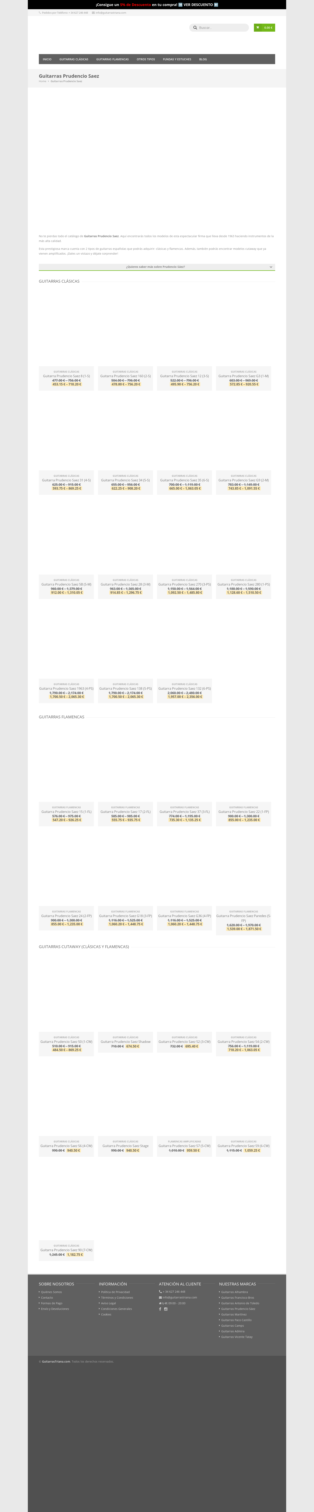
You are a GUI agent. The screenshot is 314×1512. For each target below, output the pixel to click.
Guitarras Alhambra (234, 1292)
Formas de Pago (51, 1303)
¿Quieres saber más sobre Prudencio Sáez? (199, 267)
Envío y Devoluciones (55, 1309)
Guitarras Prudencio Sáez (238, 1309)
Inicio (47, 59)
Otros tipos (146, 59)
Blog (203, 59)
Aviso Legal (108, 1303)
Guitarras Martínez (234, 1314)
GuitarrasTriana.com (56, 1361)
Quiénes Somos (51, 1292)
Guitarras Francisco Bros (237, 1297)
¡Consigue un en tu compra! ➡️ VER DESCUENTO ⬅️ (157, 4)
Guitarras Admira (233, 1331)
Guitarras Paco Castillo (236, 1320)
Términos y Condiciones (117, 1297)
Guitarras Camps (232, 1326)
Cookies (106, 1314)
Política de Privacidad (115, 1292)
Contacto (47, 1297)
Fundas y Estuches (177, 59)
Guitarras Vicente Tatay (237, 1337)
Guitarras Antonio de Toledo (240, 1303)
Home (42, 81)
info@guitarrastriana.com (111, 12)
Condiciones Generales (116, 1309)
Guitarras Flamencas (112, 59)
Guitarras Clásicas (73, 59)
